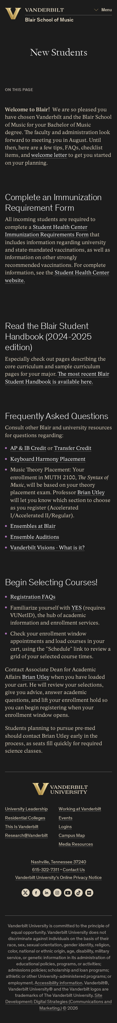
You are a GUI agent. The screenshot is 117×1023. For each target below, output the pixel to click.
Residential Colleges (25, 818)
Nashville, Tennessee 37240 (58, 862)
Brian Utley (91, 493)
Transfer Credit (72, 448)
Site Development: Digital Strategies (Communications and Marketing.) (58, 1002)
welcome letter (49, 155)
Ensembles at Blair (33, 526)
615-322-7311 (45, 870)
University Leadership (26, 809)
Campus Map (72, 835)
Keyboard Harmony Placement (47, 459)
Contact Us (74, 870)
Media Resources (76, 844)
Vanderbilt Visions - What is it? (47, 547)
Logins (65, 827)
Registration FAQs (33, 597)
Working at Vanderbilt (80, 809)
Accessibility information (58, 983)
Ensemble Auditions (34, 537)
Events (65, 818)
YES (76, 607)
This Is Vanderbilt (21, 827)
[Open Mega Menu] (103, 10)
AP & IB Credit (28, 448)
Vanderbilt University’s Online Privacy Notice (58, 878)
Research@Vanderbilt (26, 835)
